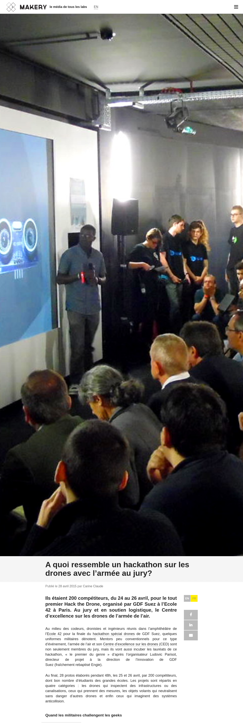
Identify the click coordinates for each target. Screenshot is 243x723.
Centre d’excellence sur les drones (131, 644)
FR (194, 598)
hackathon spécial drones (114, 634)
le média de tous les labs (68, 7)
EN (187, 598)
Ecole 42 (54, 634)
